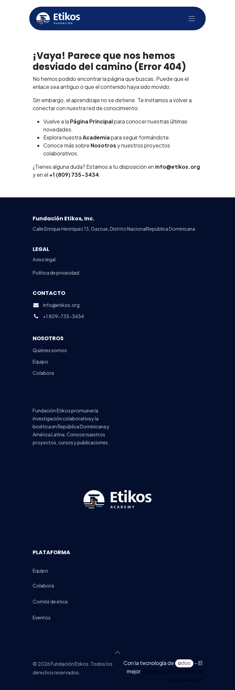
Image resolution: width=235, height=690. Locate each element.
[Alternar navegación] (191, 18)
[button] (117, 652)
